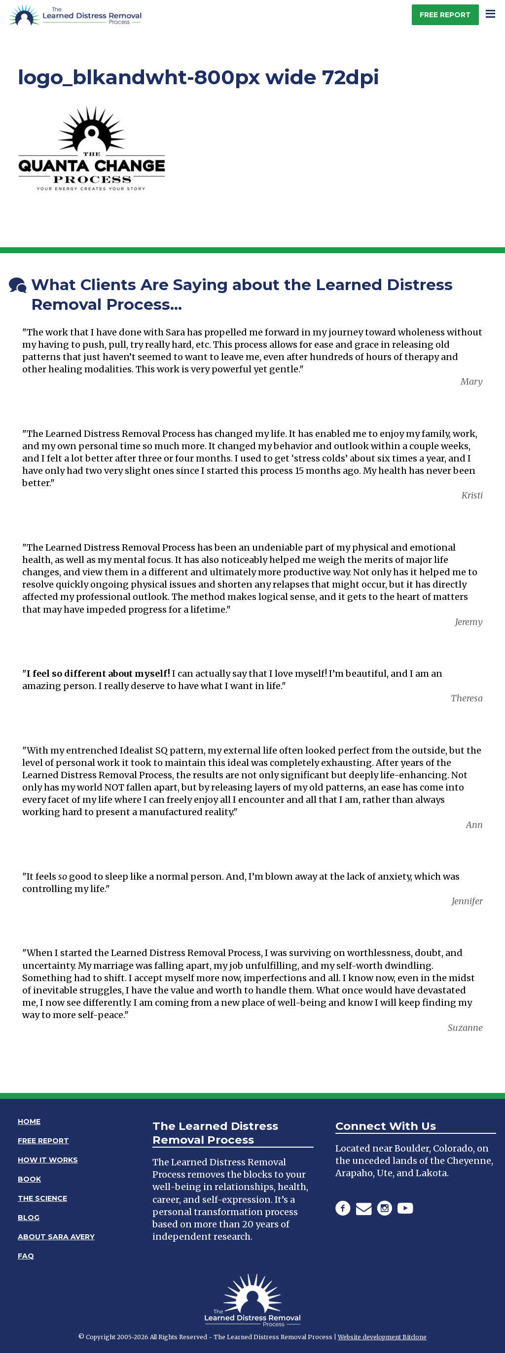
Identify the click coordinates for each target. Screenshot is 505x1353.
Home (29, 1121)
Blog (28, 1217)
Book (29, 1179)
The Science (42, 1198)
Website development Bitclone (382, 1337)
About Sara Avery (56, 1236)
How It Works (48, 1159)
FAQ (26, 1256)
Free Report (445, 14)
